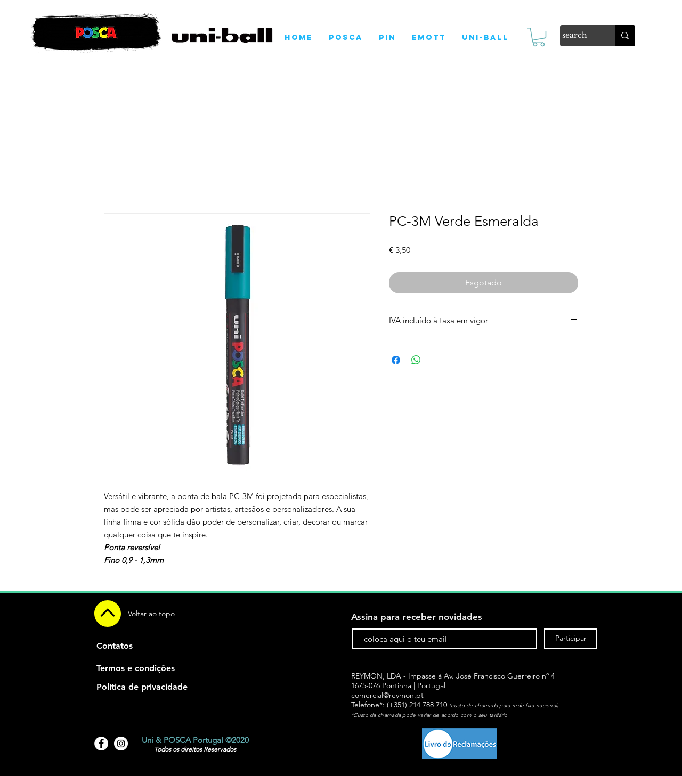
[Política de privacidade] (142, 687)
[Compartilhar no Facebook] (395, 360)
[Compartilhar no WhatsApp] (416, 360)
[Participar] (570, 638)
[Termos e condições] (135, 668)
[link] (538, 37)
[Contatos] (114, 646)
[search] (576, 35)
